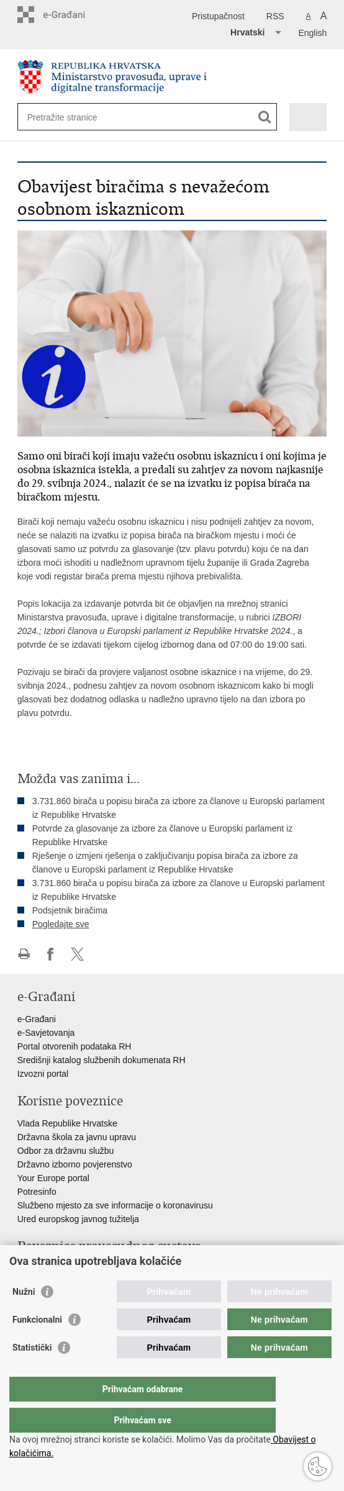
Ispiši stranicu (23, 954)
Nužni (23, 1316)
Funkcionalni (37, 1344)
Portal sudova (44, 1269)
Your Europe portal (53, 1178)
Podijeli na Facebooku (50, 954)
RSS (275, 16)
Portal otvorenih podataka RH (74, 1046)
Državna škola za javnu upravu (76, 1137)
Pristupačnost (218, 16)
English (312, 33)
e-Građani (36, 1019)
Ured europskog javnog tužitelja (78, 1219)
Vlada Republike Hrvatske (67, 1123)
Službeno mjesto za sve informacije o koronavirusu (115, 1205)
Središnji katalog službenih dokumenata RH (101, 1060)
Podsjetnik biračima (69, 910)
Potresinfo (37, 1192)
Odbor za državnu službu (65, 1151)
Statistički (32, 1372)
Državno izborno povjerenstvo (74, 1164)
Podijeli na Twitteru (77, 954)
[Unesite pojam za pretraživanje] (72, 117)
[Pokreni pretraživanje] (264, 117)
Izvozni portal (42, 1074)
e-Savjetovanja (46, 1033)
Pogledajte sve (60, 924)
